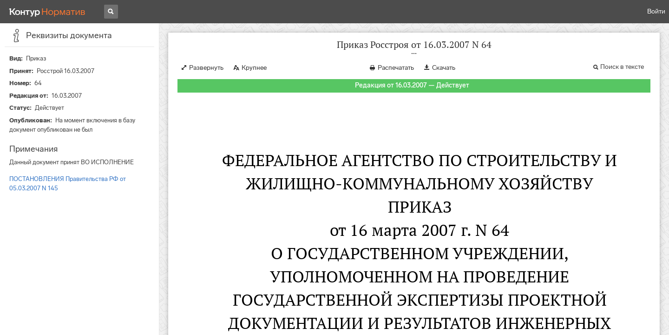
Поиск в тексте (622, 67)
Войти (656, 11)
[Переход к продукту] (47, 11)
